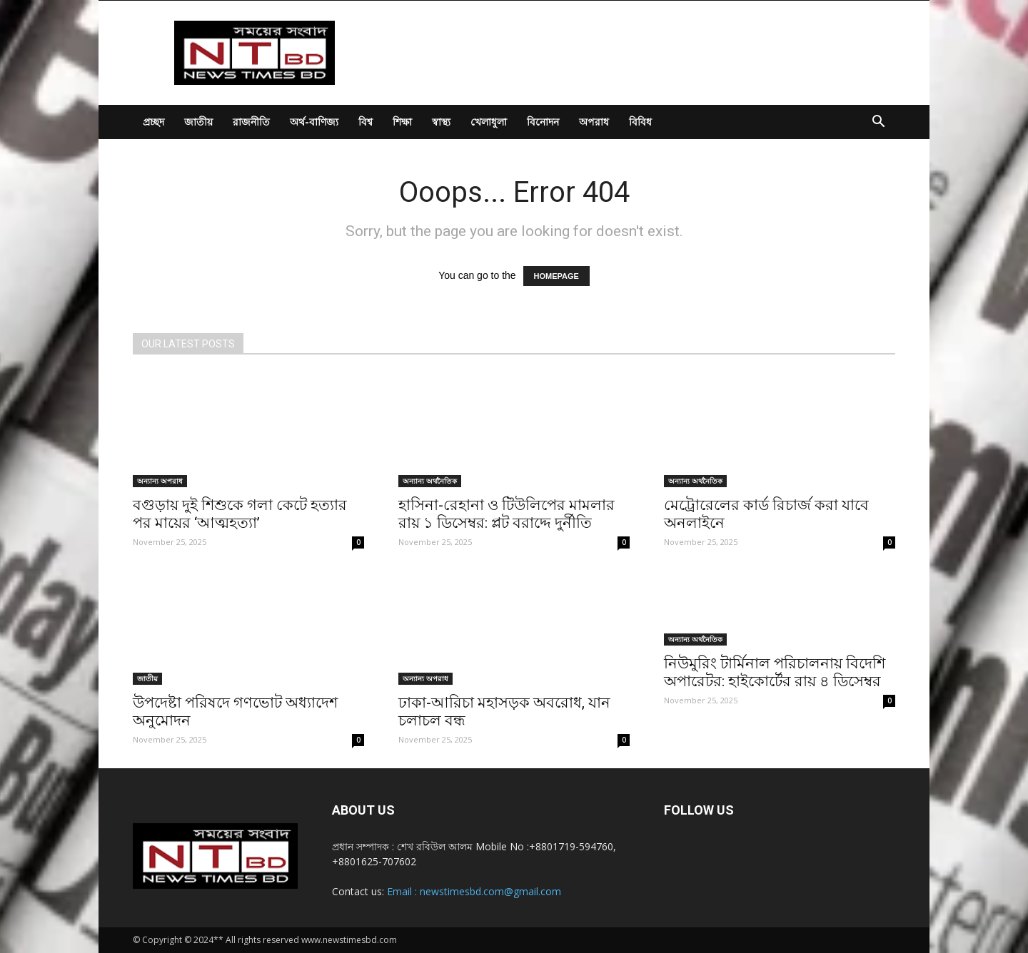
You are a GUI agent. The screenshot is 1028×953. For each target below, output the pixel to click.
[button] (878, 123)
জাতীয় (198, 121)
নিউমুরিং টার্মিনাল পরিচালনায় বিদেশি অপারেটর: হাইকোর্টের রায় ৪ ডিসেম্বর (774, 672)
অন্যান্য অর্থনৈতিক (430, 481)
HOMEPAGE (556, 276)
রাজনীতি (251, 121)
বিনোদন (543, 121)
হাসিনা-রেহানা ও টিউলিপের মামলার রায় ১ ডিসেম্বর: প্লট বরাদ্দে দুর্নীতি (506, 513)
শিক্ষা (402, 121)
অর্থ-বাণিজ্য (314, 121)
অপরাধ (594, 121)
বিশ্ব (365, 121)
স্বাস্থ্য (441, 121)
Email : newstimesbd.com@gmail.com (474, 891)
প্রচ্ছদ (153, 121)
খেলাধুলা (488, 121)
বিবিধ (640, 121)
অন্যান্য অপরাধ (160, 481)
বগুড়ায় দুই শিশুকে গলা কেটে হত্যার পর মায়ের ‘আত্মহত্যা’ (240, 513)
